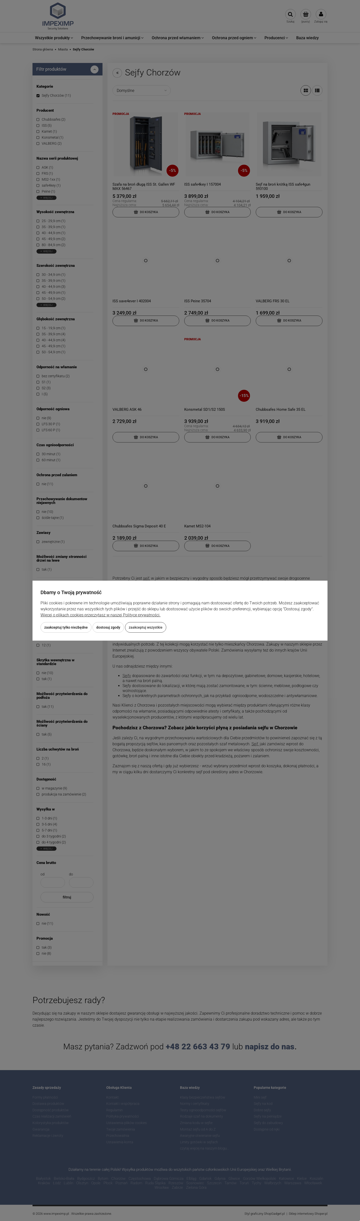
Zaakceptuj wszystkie (145, 627)
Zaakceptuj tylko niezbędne (66, 627)
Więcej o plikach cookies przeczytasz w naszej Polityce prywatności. (100, 615)
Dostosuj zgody (108, 627)
